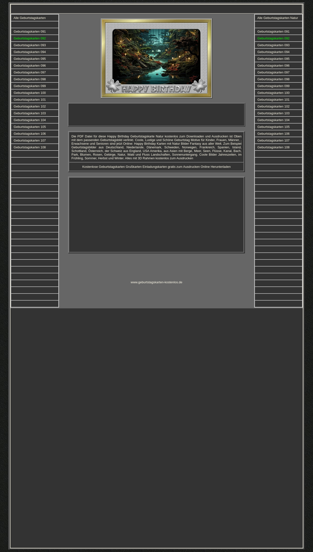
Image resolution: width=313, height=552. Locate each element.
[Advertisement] (156, 115)
